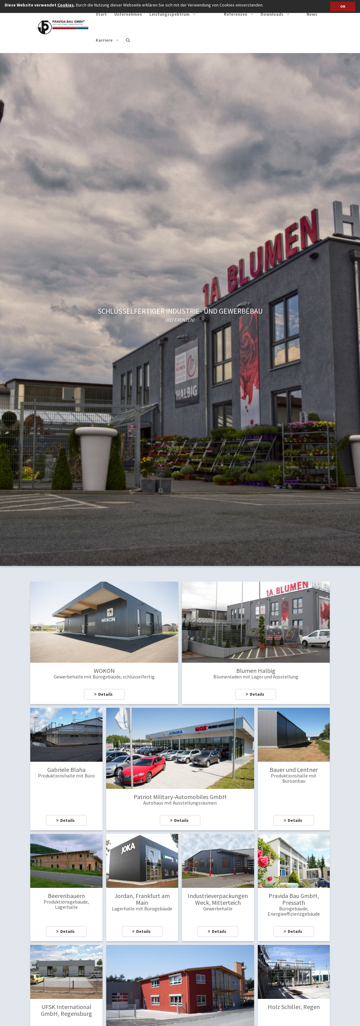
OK (342, 6)
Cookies (65, 5)
